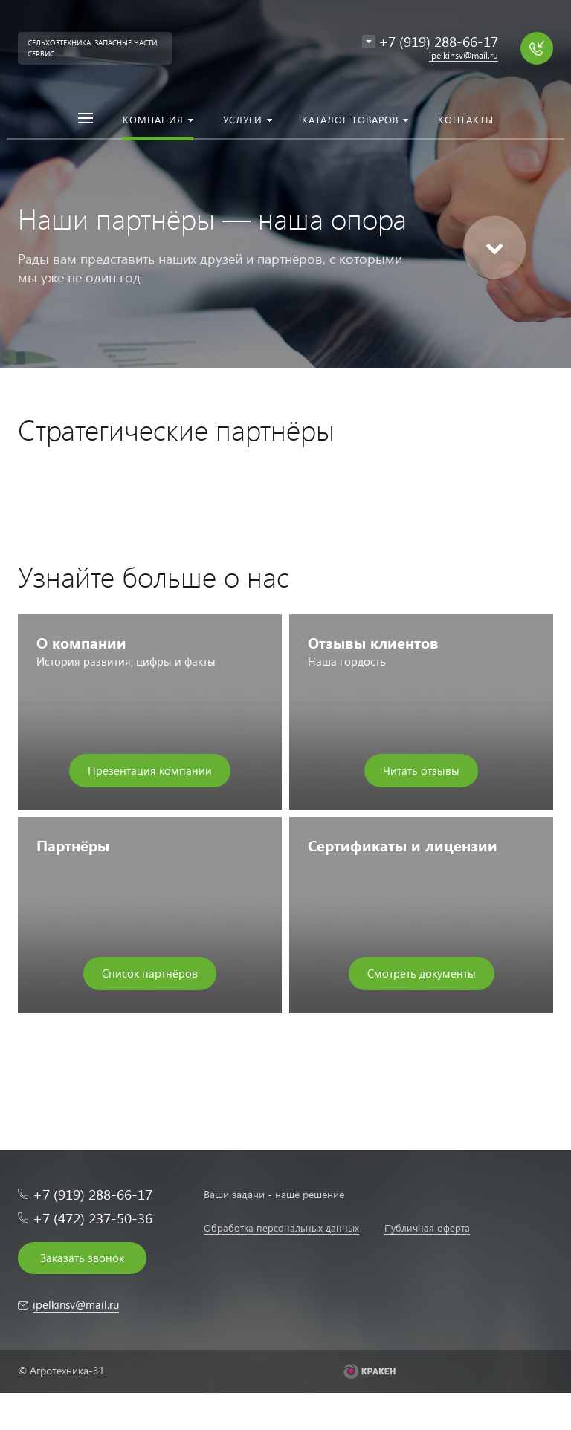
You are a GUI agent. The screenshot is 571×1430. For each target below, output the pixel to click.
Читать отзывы (421, 770)
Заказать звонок (82, 1257)
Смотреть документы (421, 973)
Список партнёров (150, 973)
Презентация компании (150, 770)
